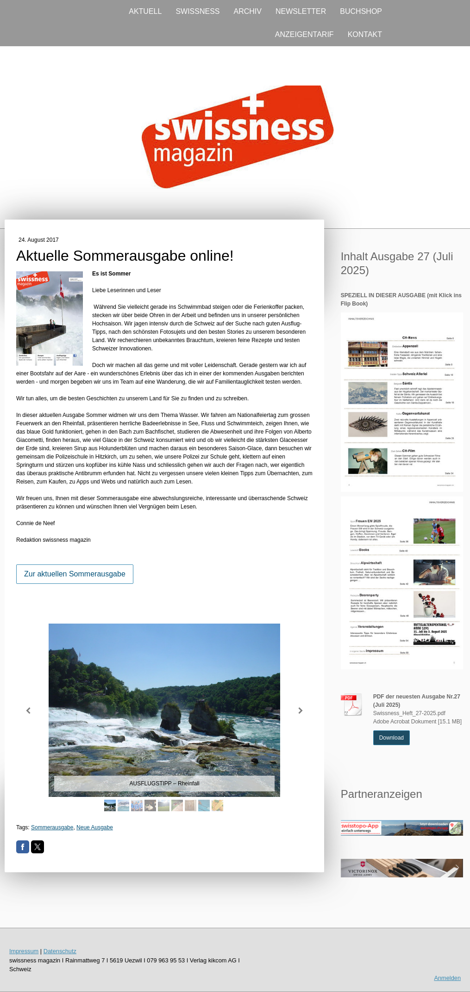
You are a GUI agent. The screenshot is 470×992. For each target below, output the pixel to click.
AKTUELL (145, 11)
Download (391, 738)
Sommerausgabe (52, 827)
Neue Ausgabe (94, 827)
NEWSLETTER (301, 11)
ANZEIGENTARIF (304, 34)
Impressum (23, 951)
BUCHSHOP (361, 11)
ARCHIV (248, 11)
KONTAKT (365, 34)
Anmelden (447, 977)
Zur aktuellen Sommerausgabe (74, 574)
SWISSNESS (197, 11)
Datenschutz (60, 951)
